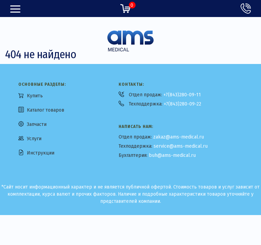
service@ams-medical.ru (181, 146)
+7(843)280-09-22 (182, 104)
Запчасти (37, 124)
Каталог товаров (45, 110)
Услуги (34, 139)
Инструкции (40, 153)
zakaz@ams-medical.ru (178, 137)
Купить (35, 96)
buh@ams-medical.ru (172, 155)
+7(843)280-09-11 (182, 95)
